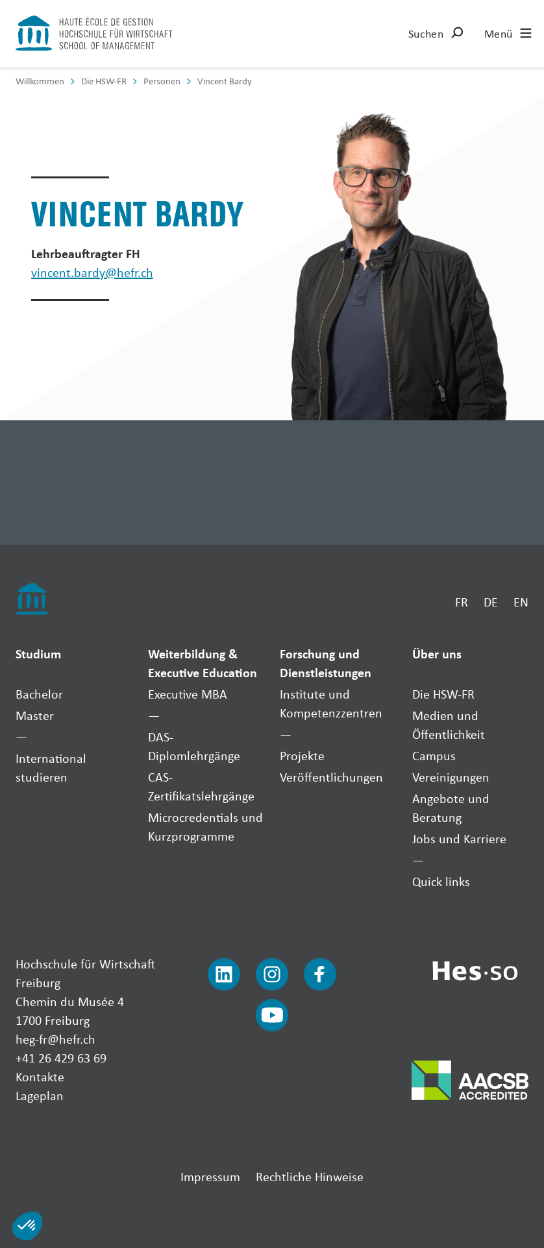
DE (491, 601)
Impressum (210, 1176)
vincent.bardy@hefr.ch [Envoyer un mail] (92, 272)
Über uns (437, 653)
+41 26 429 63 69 (61, 1057)
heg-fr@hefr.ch (55, 1039)
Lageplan (40, 1095)
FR (461, 601)
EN (520, 601)
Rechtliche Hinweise (310, 1176)
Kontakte (40, 1076)
